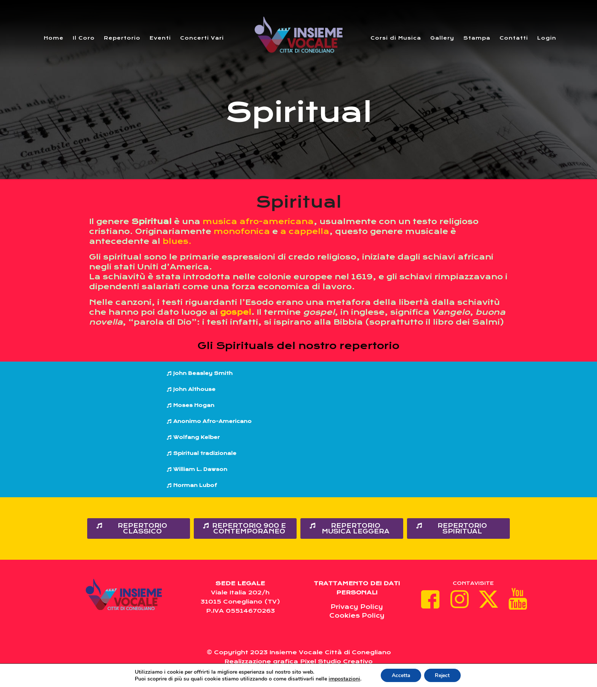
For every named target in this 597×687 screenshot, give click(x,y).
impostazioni (343, 678)
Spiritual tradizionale (204, 453)
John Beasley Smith (203, 373)
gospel (235, 312)
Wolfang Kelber (196, 437)
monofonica (242, 231)
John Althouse (194, 389)
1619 (362, 276)
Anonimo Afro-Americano (212, 421)
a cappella (304, 231)
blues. (177, 241)
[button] (298, 373)
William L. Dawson (200, 469)
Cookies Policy (357, 615)
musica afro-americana (258, 221)
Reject (443, 675)
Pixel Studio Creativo (336, 661)
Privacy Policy (356, 606)
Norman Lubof (195, 485)
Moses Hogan (193, 405)
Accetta (400, 675)
